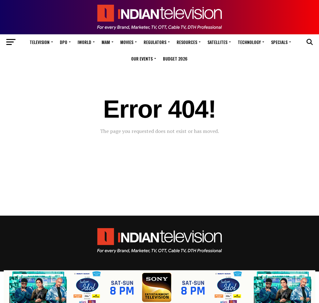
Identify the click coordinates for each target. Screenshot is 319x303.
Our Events (142, 58)
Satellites (217, 42)
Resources (187, 42)
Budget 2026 (175, 58)
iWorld (84, 42)
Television (40, 42)
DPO (63, 42)
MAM (106, 42)
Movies (126, 42)
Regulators (155, 42)
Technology (249, 42)
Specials (279, 42)
